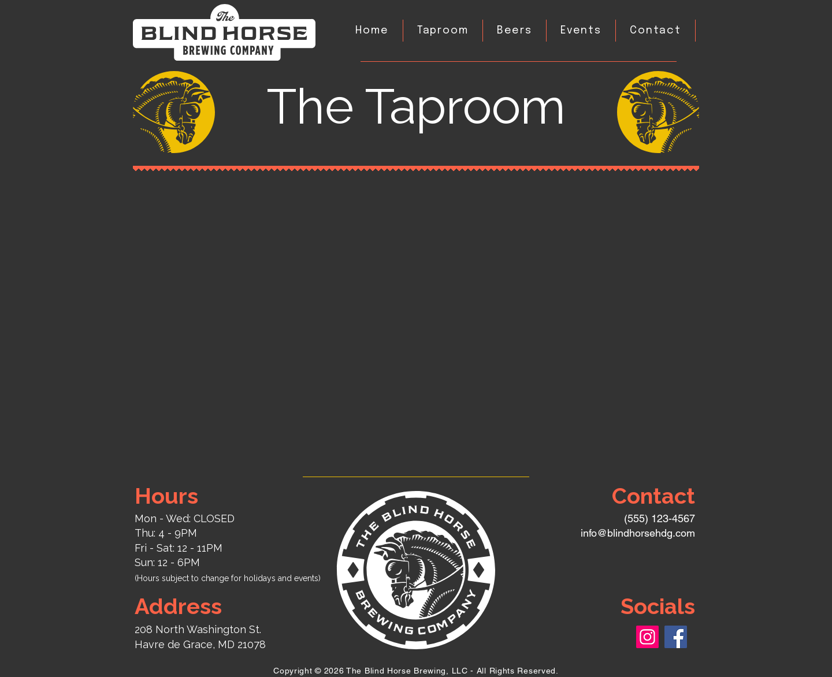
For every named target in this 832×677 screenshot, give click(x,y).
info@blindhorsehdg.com (638, 533)
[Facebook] (675, 637)
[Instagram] (647, 637)
